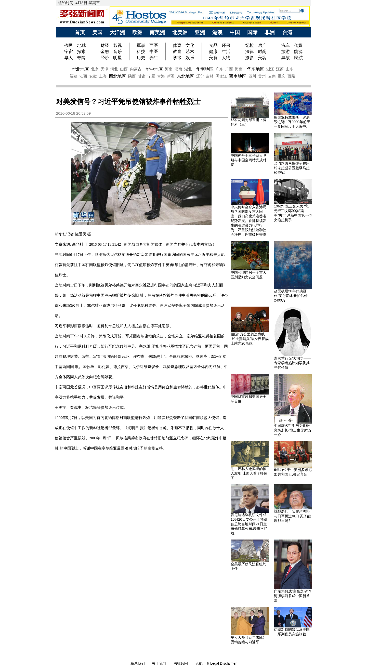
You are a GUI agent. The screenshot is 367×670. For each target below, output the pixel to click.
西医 (153, 45)
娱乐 (190, 57)
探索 (81, 51)
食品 (213, 45)
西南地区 (237, 76)
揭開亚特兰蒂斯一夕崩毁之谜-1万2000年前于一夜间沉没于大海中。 (292, 121)
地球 (81, 45)
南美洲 (157, 32)
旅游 (285, 51)
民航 (298, 57)
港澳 (217, 32)
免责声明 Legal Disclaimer (216, 663)
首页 (80, 32)
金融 (104, 51)
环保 (226, 45)
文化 (190, 45)
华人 (68, 57)
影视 (117, 45)
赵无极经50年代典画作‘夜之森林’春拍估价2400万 (291, 295)
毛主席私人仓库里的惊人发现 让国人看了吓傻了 (249, 473)
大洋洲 (117, 32)
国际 (252, 32)
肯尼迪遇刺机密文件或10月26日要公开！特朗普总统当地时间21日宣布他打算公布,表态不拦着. (249, 524)
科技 (141, 51)
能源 (298, 51)
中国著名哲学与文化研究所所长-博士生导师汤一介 (292, 430)
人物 (226, 57)
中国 (235, 32)
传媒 (298, 45)
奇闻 (81, 57)
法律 (249, 51)
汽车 (285, 45)
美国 (97, 32)
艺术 (190, 51)
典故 (285, 57)
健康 (213, 51)
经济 (104, 57)
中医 (153, 51)
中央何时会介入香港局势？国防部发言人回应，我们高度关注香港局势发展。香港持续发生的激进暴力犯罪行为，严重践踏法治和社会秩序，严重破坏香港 (248, 221)
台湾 (287, 32)
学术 (177, 57)
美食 (213, 57)
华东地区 (255, 69)
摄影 (249, 57)
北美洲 (180, 32)
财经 (104, 45)
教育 (177, 51)
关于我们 (159, 663)
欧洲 (137, 32)
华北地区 (80, 69)
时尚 (262, 51)
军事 (141, 45)
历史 (141, 57)
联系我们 (137, 663)
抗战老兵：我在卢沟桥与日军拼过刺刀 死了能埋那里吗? (292, 516)
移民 (69, 45)
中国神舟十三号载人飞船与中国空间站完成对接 (248, 160)
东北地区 (185, 76)
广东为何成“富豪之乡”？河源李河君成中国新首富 (293, 595)
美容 (262, 57)
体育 (177, 45)
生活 (226, 51)
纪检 (249, 45)
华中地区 (154, 69)
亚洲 (200, 32)
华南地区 (205, 69)
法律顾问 (181, 663)
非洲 (270, 32)
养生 (153, 57)
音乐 (117, 51)
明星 (117, 57)
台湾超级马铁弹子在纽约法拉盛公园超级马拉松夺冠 (292, 168)
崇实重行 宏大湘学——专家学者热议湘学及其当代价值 (292, 363)
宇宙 (68, 51)
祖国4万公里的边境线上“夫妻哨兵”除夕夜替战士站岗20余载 (250, 338)
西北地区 (117, 76)
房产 (262, 45)
